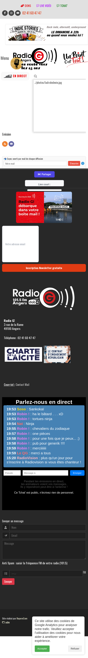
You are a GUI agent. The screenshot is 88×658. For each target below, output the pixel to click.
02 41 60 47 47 (31, 12)
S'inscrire (74, 163)
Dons (26, 6)
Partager (44, 174)
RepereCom (22, 618)
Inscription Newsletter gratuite (44, 268)
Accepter (42, 650)
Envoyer (8, 581)
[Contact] (11, 144)
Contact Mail (22, 385)
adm (6, 622)
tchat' (62, 6)
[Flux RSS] (5, 144)
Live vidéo (43, 6)
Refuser (75, 650)
